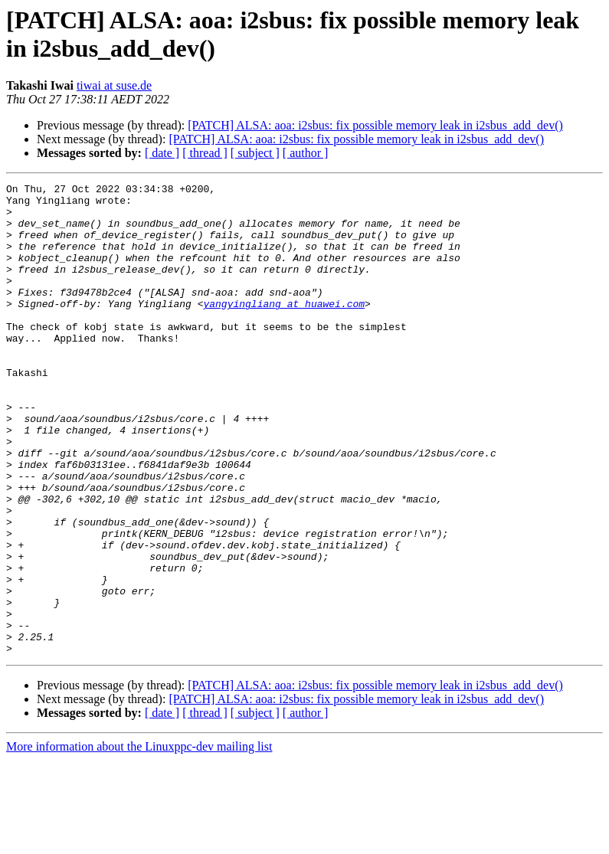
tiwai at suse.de (114, 85)
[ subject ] (255, 152)
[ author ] (306, 152)
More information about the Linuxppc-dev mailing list (139, 840)
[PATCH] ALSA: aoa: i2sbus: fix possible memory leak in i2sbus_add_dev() (375, 125)
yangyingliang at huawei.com (284, 328)
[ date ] (162, 152)
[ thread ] (205, 152)
